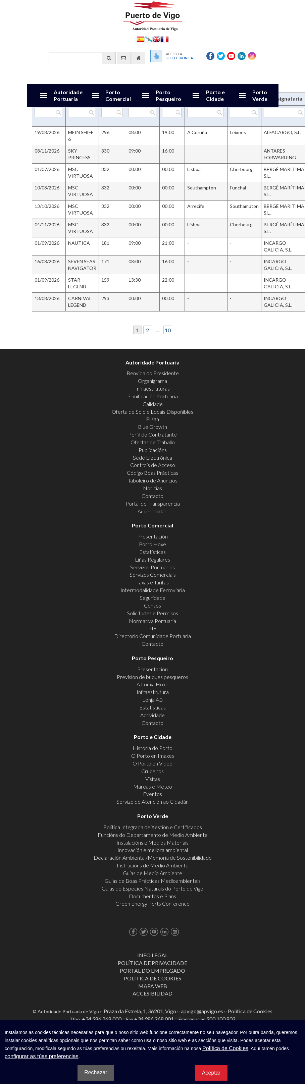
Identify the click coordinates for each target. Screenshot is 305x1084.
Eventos (152, 794)
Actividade (152, 715)
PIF (152, 628)
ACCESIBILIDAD (152, 993)
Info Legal (152, 955)
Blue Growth (152, 426)
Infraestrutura (153, 692)
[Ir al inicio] (138, 58)
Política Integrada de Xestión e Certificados (152, 827)
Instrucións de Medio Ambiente (153, 865)
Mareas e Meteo (152, 786)
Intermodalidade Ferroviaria (152, 590)
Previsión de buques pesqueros (152, 677)
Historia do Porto (152, 748)
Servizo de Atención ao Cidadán (152, 801)
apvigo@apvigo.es (202, 1011)
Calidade (153, 404)
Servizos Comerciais (153, 574)
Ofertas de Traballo (153, 442)
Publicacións (153, 450)
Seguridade (152, 597)
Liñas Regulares (152, 559)
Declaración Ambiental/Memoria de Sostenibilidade (153, 857)
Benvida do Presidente (152, 373)
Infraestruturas (152, 388)
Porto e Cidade (215, 95)
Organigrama (152, 381)
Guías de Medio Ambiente (152, 873)
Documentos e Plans (152, 896)
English (157, 39)
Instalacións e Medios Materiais (152, 842)
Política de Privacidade (152, 963)
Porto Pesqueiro (168, 95)
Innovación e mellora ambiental (152, 850)
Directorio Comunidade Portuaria (152, 636)
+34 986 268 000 (101, 1019)
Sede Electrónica (152, 457)
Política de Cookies (152, 978)
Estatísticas (152, 552)
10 (168, 330)
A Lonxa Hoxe (152, 684)
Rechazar (95, 1072)
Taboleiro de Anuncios (152, 480)
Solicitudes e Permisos (152, 613)
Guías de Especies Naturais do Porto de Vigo (152, 888)
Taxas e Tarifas (153, 582)
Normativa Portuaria (152, 621)
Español (141, 39)
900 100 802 (221, 1019)
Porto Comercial (118, 95)
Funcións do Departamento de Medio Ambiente (153, 835)
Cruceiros (152, 771)
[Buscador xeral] (82, 58)
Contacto (152, 496)
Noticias (152, 488)
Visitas (152, 779)
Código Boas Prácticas (152, 472)
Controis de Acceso (152, 465)
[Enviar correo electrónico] (124, 58)
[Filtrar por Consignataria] (284, 112)
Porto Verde (259, 95)
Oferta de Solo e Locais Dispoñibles (152, 411)
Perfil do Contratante (152, 434)
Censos (152, 605)
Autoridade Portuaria (68, 95)
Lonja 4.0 (152, 699)
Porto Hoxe (152, 544)
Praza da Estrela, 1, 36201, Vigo (140, 1011)
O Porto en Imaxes (152, 755)
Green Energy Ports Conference (152, 903)
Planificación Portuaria (152, 396)
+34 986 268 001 (154, 1019)
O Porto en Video (152, 763)
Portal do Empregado (152, 970)
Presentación (152, 536)
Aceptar (211, 1073)
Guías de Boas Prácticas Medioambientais (153, 880)
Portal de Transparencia (152, 503)
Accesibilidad (152, 511)
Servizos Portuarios (152, 567)
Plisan (152, 419)
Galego (149, 39)
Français (165, 39)
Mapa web (152, 986)
